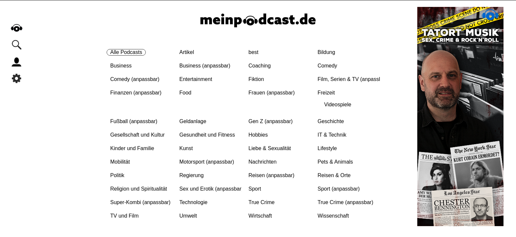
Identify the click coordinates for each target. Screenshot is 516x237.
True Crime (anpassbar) (345, 202)
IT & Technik (332, 135)
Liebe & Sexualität (269, 148)
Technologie (193, 202)
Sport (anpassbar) (339, 189)
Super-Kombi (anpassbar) (140, 202)
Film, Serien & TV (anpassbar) (353, 79)
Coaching (259, 65)
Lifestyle (327, 148)
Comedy (327, 65)
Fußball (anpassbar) (133, 121)
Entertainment (195, 79)
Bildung (326, 52)
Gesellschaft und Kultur (137, 135)
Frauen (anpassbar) (271, 92)
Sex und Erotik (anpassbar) (211, 189)
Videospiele (337, 104)
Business (121, 65)
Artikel (186, 52)
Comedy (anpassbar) (134, 79)
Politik (117, 175)
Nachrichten (262, 162)
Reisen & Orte (334, 175)
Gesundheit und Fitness (207, 135)
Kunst (186, 148)
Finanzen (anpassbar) (136, 92)
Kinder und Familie (132, 148)
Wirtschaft (260, 216)
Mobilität (120, 162)
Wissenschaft (333, 216)
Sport (254, 189)
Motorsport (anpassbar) (206, 162)
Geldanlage (192, 121)
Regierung (191, 175)
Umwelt (188, 216)
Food (185, 92)
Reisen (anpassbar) (271, 175)
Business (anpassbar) (204, 65)
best (253, 52)
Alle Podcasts (126, 52)
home (16, 28)
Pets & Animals (335, 162)
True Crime (261, 202)
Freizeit (326, 92)
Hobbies (258, 135)
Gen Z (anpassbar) (270, 121)
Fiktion (256, 79)
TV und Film (124, 216)
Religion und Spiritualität (138, 189)
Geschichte (331, 121)
